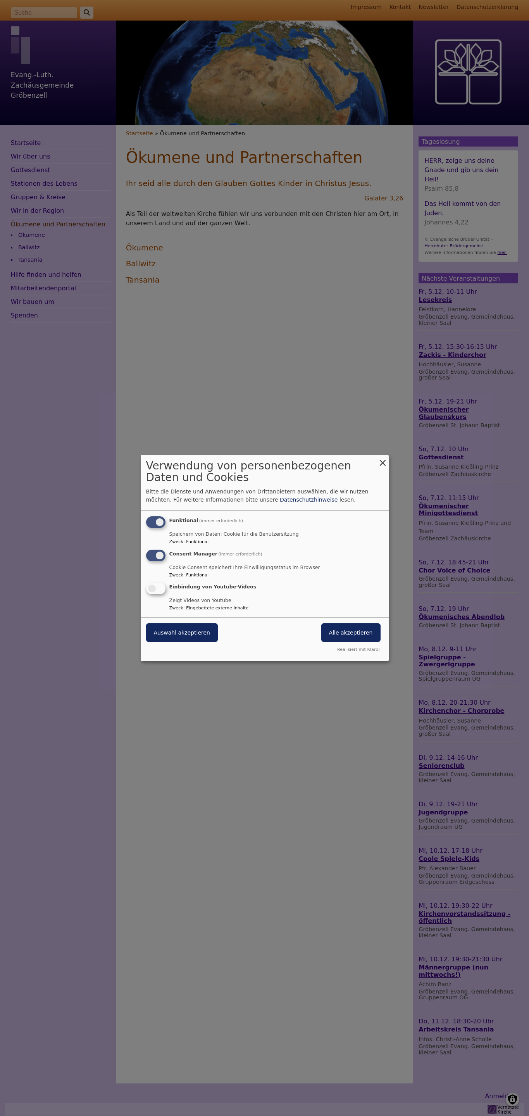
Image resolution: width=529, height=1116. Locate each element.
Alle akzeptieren (351, 633)
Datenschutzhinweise (309, 500)
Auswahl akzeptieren (182, 633)
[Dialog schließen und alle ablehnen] (383, 459)
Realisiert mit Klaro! (358, 649)
